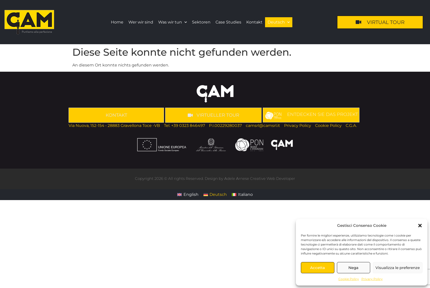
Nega (353, 267)
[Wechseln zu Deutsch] (215, 194)
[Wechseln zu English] (188, 194)
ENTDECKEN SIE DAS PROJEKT (322, 114)
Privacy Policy (372, 279)
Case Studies (228, 22)
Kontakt (254, 22)
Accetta (317, 267)
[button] (419, 225)
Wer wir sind (140, 22)
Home (117, 22)
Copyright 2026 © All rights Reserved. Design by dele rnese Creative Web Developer (215, 178)
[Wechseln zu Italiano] (242, 194)
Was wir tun (172, 22)
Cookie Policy (348, 279)
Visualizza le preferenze (397, 267)
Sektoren (201, 22)
